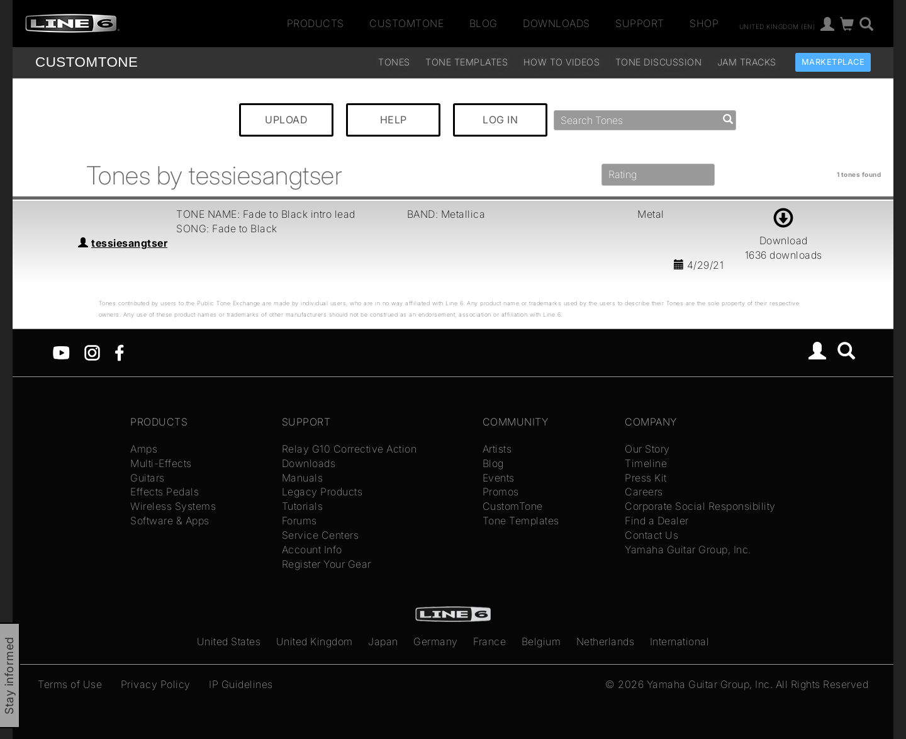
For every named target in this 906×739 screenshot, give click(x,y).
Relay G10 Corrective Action (349, 449)
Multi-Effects (161, 463)
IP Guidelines (241, 684)
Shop (704, 23)
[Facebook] (119, 352)
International (680, 641)
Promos (501, 491)
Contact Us (651, 535)
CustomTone (406, 23)
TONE (86, 62)
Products (315, 23)
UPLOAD (286, 119)
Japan (383, 641)
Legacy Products (322, 491)
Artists (497, 449)
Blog (483, 23)
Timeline (646, 463)
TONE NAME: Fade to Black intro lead (265, 214)
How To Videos (561, 62)
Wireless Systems (173, 506)
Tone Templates (466, 62)
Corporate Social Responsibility (700, 506)
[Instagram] (92, 352)
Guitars (147, 477)
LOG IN (500, 119)
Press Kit (646, 477)
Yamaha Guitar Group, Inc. (688, 549)
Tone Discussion (658, 62)
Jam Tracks (746, 62)
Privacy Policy (156, 684)
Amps (143, 449)
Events (499, 477)
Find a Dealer (657, 520)
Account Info (312, 549)
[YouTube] (61, 352)
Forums (299, 520)
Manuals (302, 477)
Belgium (541, 641)
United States (229, 641)
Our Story (647, 449)
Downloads (556, 23)
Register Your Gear (326, 564)
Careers (644, 491)
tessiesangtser (129, 243)
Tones (394, 62)
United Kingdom (314, 641)
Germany (435, 641)
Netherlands (605, 641)
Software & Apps (170, 520)
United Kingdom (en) (777, 26)
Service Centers (320, 535)
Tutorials (302, 506)
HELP (393, 119)
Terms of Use (70, 684)
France (489, 641)
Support (639, 23)
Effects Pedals (164, 491)
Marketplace (833, 62)
